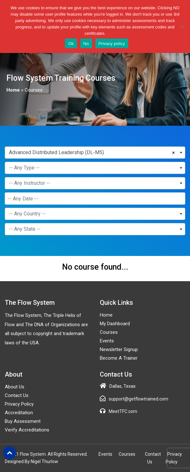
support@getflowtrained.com (138, 398)
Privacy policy (112, 43)
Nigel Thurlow (44, 461)
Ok (71, 43)
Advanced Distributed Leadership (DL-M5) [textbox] (56, 152)
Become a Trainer (119, 358)
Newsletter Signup (119, 349)
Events (107, 341)
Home (13, 90)
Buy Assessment (23, 421)
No (86, 43)
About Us (14, 387)
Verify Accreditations (27, 430)
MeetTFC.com (123, 411)
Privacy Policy (19, 404)
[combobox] (95, 152)
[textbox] (95, 168)
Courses (109, 332)
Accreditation (19, 413)
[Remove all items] (174, 152)
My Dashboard (115, 323)
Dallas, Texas (122, 386)
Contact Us (16, 395)
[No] (182, 26)
